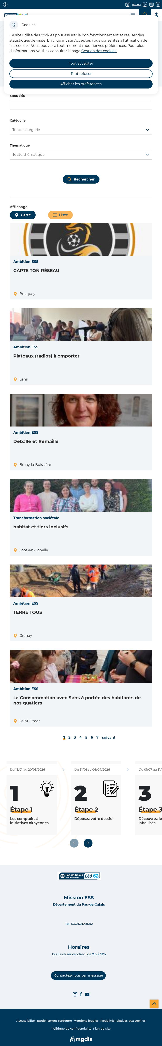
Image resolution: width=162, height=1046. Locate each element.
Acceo (136, 4)
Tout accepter (81, 63)
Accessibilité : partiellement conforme (44, 1020)
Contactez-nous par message (78, 975)
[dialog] (81, 54)
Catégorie (18, 120)
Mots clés (17, 96)
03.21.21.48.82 (82, 924)
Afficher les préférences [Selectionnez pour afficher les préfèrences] (81, 84)
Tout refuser (81, 74)
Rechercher (84, 179)
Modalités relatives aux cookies (123, 1020)
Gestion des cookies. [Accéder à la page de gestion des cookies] (99, 51)
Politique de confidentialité (71, 1028)
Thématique (20, 145)
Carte (26, 215)
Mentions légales (86, 1020)
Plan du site (102, 1028)
